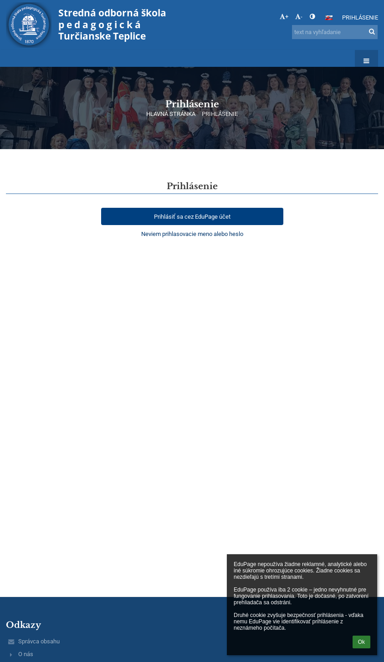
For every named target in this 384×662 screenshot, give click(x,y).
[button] (329, 17)
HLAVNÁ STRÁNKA (170, 113)
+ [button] (284, 16)
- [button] (298, 16)
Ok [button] (361, 642)
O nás (25, 654)
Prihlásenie (360, 17)
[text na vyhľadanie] (335, 32)
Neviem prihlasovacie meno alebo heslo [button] (192, 234)
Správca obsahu (39, 641)
